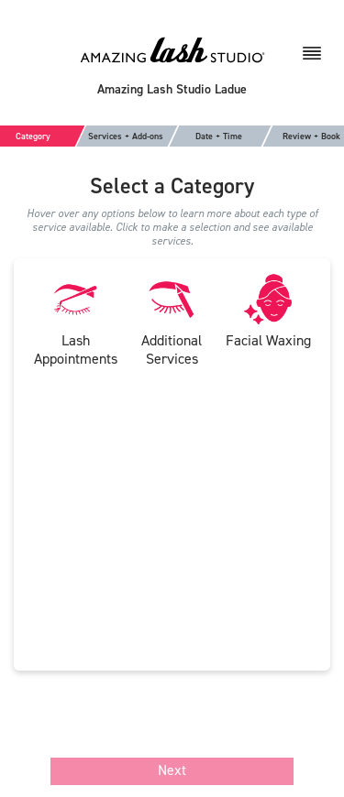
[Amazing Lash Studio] (172, 49)
